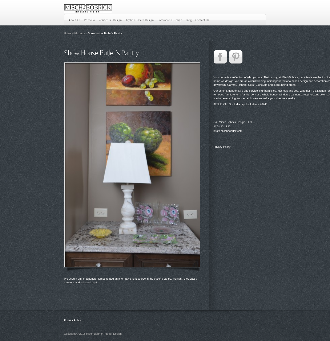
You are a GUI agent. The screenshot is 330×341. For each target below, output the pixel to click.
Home (67, 33)
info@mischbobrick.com (227, 130)
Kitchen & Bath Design (139, 20)
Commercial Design (169, 20)
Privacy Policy (221, 146)
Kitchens (79, 33)
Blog (189, 20)
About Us (74, 20)
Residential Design (110, 20)
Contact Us (202, 20)
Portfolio (89, 20)
